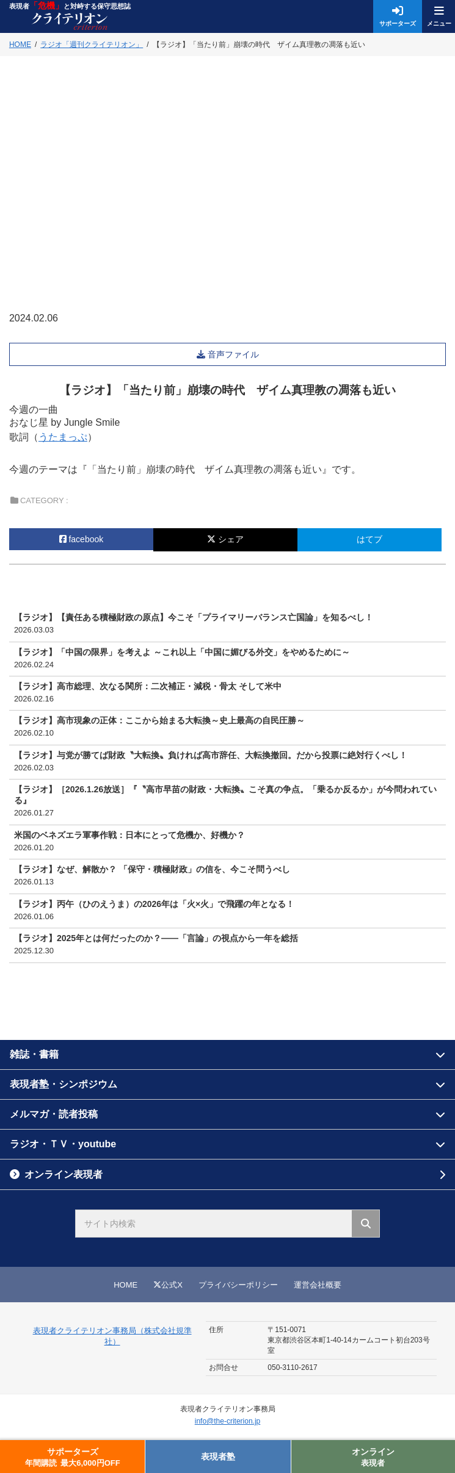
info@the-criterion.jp (228, 1421)
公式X (168, 1284)
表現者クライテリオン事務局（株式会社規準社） (112, 1336)
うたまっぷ (62, 437)
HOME (125, 1284)
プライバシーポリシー (238, 1284)
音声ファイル (234, 354)
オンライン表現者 (63, 1174)
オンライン (373, 1457)
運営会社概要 (317, 1284)
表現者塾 (218, 1456)
